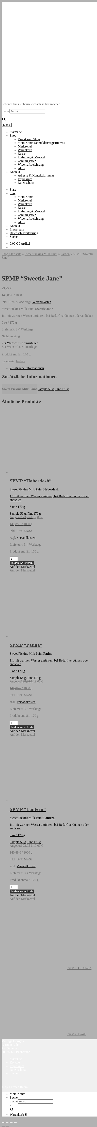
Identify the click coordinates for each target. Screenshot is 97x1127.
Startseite (16, 132)
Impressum (25, 179)
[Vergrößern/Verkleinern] (3, 1122)
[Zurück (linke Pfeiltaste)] (3, 1126)
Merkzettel (25, 146)
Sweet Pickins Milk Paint (41, 254)
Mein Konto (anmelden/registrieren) (41, 142)
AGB (21, 168)
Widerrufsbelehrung (31, 164)
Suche (5, 111)
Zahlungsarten (27, 161)
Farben (65, 254)
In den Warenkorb (22, 562)
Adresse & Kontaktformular (36, 175)
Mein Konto (26, 196)
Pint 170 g (62, 389)
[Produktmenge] (14, 559)
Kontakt (15, 171)
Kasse (21, 153)
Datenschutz (26, 182)
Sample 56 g (46, 389)
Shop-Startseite (11, 254)
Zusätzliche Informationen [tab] (27, 368)
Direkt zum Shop (29, 139)
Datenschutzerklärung (24, 233)
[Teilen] (11, 1122)
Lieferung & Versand (31, 157)
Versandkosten (41, 302)
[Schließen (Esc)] (15, 1122)
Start (13, 189)
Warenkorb (25, 150)
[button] (20, 343)
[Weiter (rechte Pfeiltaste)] (7, 1126)
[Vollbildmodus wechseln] (7, 1122)
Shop (13, 135)
